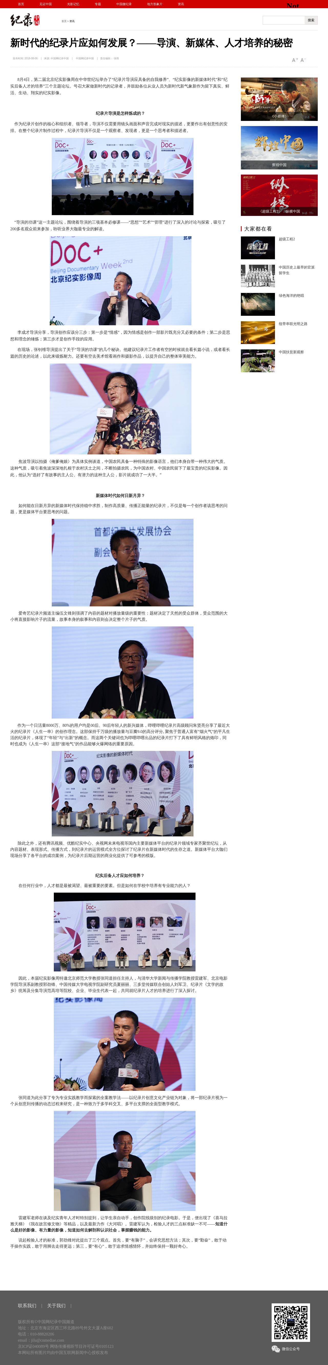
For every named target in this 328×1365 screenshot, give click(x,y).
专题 (98, 4)
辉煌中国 (279, 165)
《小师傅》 (279, 116)
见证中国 (45, 4)
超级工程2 (287, 239)
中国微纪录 (124, 4)
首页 (21, 4)
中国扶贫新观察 (291, 352)
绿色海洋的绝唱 (291, 296)
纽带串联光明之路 (293, 324)
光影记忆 (73, 4)
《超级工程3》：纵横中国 (279, 211)
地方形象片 (154, 4)
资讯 (181, 4)
